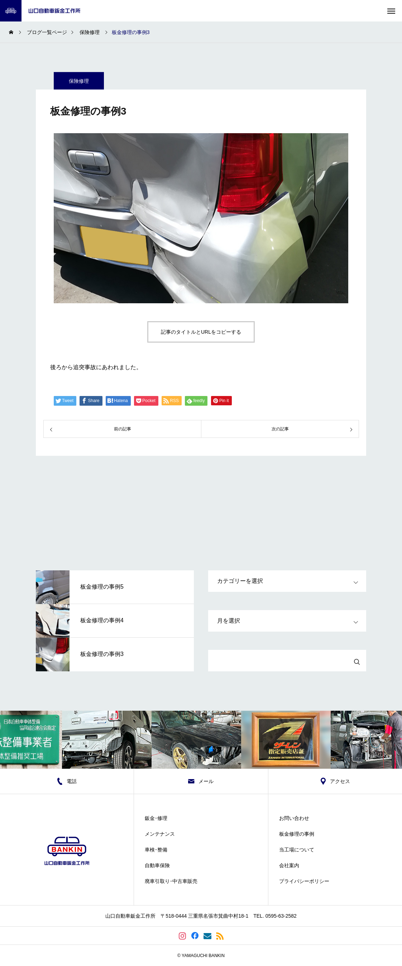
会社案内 (289, 865)
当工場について (296, 849)
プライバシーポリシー (304, 881)
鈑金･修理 (156, 818)
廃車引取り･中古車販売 (171, 881)
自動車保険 (157, 865)
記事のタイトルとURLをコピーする (201, 332)
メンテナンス (160, 833)
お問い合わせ (294, 818)
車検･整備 (156, 849)
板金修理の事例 (296, 833)
